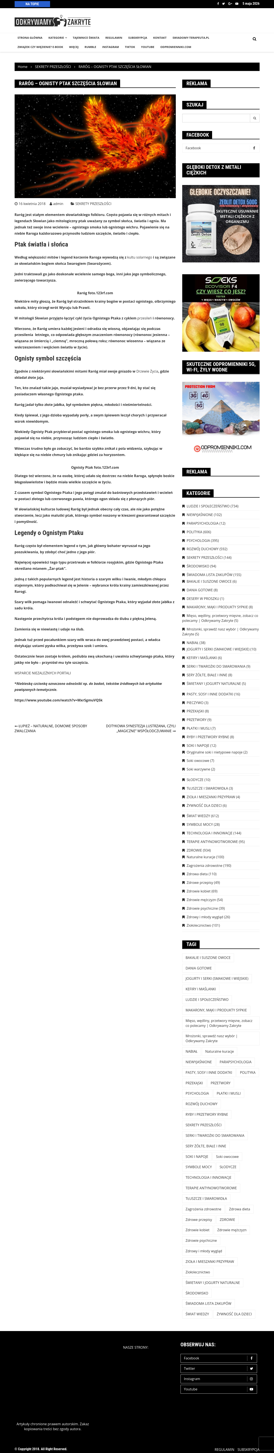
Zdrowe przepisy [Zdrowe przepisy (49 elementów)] (199, 1219)
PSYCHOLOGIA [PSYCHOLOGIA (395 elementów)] (197, 1093)
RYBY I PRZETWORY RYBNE (208, 737)
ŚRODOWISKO (198, 566)
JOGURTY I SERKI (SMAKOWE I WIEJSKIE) (218, 649)
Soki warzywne (198, 769)
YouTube (147, 47)
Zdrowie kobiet (199, 891)
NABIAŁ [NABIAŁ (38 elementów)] (191, 1051)
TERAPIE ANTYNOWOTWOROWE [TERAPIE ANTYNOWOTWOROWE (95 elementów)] (211, 1188)
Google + (230, 3)
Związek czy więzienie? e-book (40, 47)
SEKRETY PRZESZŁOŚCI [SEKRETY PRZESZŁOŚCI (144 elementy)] (204, 1125)
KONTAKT (160, 38)
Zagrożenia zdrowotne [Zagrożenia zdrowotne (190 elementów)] (203, 1209)
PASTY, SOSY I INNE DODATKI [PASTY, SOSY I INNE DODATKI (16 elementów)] (209, 1072)
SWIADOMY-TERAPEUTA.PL (191, 38)
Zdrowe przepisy (200, 882)
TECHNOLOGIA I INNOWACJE (210, 833)
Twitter (223, 3)
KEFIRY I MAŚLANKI (202, 657)
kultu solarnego (139, 257)
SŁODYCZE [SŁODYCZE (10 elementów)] (228, 1167)
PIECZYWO (195, 702)
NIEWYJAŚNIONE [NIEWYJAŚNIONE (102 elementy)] (199, 1062)
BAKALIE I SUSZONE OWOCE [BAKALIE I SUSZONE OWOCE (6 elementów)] (208, 957)
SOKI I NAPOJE (198, 745)
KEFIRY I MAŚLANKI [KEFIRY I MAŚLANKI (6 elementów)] (201, 989)
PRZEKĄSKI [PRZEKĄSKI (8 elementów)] (194, 1083)
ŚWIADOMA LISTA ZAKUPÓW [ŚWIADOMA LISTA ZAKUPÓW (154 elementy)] (208, 1303)
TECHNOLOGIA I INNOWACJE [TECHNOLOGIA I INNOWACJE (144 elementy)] (208, 1177)
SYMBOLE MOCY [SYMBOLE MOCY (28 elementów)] (199, 1167)
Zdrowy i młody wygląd (205, 917)
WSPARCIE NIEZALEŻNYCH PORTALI (43, 673)
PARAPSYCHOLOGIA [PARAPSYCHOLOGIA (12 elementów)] (235, 1062)
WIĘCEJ (74, 47)
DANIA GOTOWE (200, 590)
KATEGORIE (56, 38)
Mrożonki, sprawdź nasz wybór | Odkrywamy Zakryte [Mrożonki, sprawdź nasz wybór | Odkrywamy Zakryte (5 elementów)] (212, 1038)
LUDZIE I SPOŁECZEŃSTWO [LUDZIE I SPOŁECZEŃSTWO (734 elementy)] (207, 999)
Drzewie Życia (147, 371)
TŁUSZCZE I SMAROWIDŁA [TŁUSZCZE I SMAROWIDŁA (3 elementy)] (206, 1198)
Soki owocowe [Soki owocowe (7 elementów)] (227, 1156)
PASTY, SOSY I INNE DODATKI (210, 694)
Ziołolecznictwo (199, 925)
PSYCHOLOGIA (198, 540)
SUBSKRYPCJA (137, 38)
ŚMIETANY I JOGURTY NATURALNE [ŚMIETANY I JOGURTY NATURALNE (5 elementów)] (213, 1282)
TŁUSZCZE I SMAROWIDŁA (207, 788)
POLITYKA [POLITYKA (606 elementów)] (248, 1072)
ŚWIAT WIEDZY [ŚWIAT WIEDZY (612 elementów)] (197, 1314)
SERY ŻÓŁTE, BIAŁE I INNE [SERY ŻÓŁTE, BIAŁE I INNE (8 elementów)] (206, 1146)
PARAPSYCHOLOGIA (203, 523)
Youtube (236, 3)
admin (58, 203)
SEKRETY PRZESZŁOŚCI (93, 203)
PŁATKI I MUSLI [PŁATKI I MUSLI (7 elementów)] (229, 1093)
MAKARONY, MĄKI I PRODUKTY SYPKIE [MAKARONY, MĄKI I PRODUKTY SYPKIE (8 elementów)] (216, 1010)
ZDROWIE (194, 850)
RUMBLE (90, 47)
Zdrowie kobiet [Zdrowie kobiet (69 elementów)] (198, 1230)
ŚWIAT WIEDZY (198, 816)
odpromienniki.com (175, 47)
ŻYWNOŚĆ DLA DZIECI (204, 805)
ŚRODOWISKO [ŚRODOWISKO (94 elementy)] (197, 1293)
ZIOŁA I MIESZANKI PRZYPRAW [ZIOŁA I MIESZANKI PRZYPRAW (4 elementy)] (210, 1261)
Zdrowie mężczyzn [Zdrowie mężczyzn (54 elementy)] (231, 1230)
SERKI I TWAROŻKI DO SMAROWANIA (216, 666)
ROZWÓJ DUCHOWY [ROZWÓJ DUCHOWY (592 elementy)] (201, 1104)
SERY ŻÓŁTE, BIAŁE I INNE (207, 675)
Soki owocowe (198, 760)
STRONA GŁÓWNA (30, 38)
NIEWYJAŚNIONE (200, 514)
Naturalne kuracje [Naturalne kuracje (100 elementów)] (219, 1051)
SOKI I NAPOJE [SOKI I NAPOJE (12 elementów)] (197, 1156)
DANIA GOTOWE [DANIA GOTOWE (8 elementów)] (199, 968)
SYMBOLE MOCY (200, 824)
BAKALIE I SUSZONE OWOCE (209, 581)
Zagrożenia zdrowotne (204, 865)
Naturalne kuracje (201, 857)
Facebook (218, 3)
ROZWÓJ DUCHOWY (203, 549)
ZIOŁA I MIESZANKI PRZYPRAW (211, 797)
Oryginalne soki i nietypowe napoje (215, 752)
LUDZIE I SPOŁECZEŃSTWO (208, 506)
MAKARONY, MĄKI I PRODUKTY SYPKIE (217, 607)
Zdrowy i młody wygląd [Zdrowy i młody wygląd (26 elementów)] (204, 1251)
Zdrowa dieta (197, 874)
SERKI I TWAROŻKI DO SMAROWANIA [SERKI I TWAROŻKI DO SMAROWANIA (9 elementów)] (215, 1135)
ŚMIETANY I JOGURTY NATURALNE (214, 683)
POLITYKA (194, 532)
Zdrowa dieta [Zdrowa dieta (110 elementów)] (239, 1209)
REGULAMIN (113, 38)
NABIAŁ (193, 642)
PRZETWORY (197, 719)
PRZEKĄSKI (195, 711)
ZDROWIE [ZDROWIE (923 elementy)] (227, 1219)
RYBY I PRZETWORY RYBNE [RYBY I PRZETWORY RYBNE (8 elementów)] (207, 1114)
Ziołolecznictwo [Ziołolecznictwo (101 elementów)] (198, 1272)
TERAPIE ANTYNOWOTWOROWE (212, 841)
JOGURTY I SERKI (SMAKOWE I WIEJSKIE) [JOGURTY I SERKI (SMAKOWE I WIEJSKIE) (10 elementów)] (217, 978)
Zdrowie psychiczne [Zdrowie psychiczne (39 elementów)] (201, 1240)
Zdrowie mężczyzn (201, 899)
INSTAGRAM (110, 47)
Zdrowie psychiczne (202, 908)
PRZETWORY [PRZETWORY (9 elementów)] (220, 1083)
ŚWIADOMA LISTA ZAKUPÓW (210, 574)
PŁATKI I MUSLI (199, 728)
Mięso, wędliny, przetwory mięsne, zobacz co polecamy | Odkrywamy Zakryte (220, 618)
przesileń (144, 318)
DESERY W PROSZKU (203, 598)
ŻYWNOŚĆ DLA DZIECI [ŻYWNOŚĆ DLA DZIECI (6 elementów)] (234, 1314)
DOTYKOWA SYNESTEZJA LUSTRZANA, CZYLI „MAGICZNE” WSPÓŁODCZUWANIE (141, 728)
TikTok (130, 47)
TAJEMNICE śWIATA (86, 38)
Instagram (220, 1378)
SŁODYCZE (195, 779)
